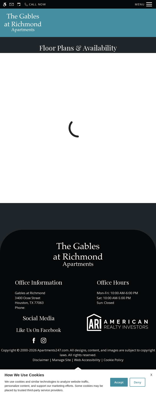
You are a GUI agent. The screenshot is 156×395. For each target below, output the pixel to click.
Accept (119, 382)
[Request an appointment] (19, 4)
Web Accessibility (87, 360)
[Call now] (35, 4)
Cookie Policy (114, 360)
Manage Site (61, 360)
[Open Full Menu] (143, 4)
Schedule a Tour (87, 22)
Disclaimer (41, 360)
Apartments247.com (52, 350)
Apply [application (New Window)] (111, 22)
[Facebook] (33, 340)
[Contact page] (11, 4)
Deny (137, 382)
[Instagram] (43, 340)
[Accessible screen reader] (4, 4)
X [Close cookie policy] (151, 375)
